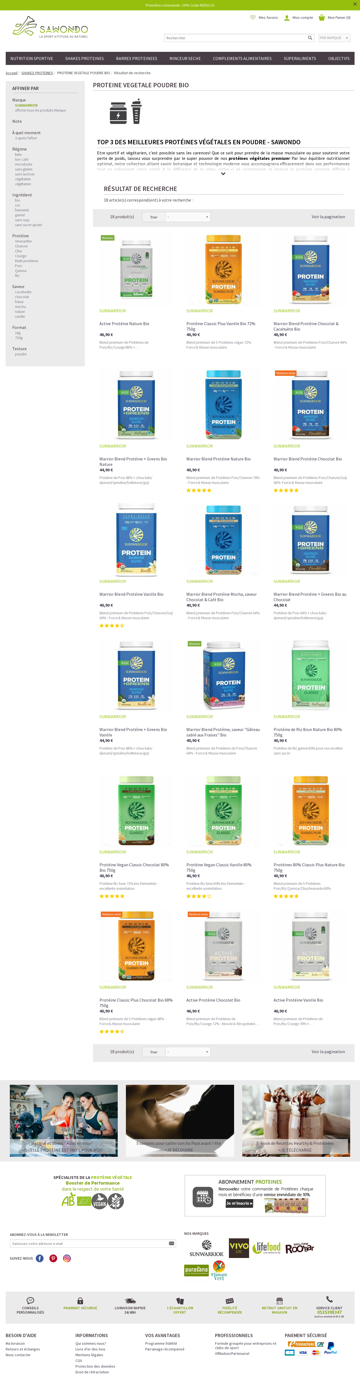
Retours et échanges (23, 1304)
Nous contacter (18, 1309)
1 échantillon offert (180, 1265)
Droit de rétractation (92, 1327)
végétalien (23, 178)
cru (17, 205)
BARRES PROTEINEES (136, 58)
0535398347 (329, 1267)
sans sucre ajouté (28, 224)
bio (17, 200)
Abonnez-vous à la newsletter (39, 1189)
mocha (20, 306)
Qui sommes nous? (90, 1298)
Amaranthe (23, 241)
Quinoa (20, 270)
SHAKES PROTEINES (84, 58)
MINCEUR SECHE (185, 58)
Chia (18, 250)
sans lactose (24, 174)
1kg (17, 332)
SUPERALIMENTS (300, 58)
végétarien (23, 183)
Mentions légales (89, 1309)
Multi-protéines (26, 260)
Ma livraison (15, 1298)
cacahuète (23, 291)
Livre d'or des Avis (90, 1304)
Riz (17, 275)
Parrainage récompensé (164, 1304)
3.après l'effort (26, 138)
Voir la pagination (328, 171)
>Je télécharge (295, 1105)
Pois (18, 265)
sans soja (22, 219)
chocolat (22, 296)
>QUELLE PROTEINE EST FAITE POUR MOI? (62, 1105)
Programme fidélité (161, 1298)
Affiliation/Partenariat (232, 1308)
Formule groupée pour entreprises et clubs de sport (245, 1300)
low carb (22, 159)
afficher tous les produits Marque (40, 110)
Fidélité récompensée (230, 1265)
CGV (78, 1315)
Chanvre (21, 246)
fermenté (22, 210)
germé (20, 214)
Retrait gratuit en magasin (279, 1265)
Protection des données (95, 1321)
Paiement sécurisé (80, 1263)
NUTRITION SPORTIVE (31, 58)
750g (19, 337)
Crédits (199, 1369)
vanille (20, 316)
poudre (20, 354)
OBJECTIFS (339, 58)
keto (18, 154)
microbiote (23, 164)
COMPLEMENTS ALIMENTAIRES (242, 58)
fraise (19, 301)
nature (20, 311)
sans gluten (23, 169)
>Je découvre (179, 1105)
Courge (20, 255)
